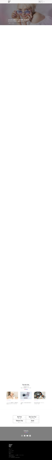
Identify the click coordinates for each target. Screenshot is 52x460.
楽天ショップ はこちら (40, 1)
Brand (32, 420)
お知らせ (10, 453)
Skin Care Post (32, 417)
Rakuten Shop (19, 420)
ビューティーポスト (11, 450)
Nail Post (19, 417)
